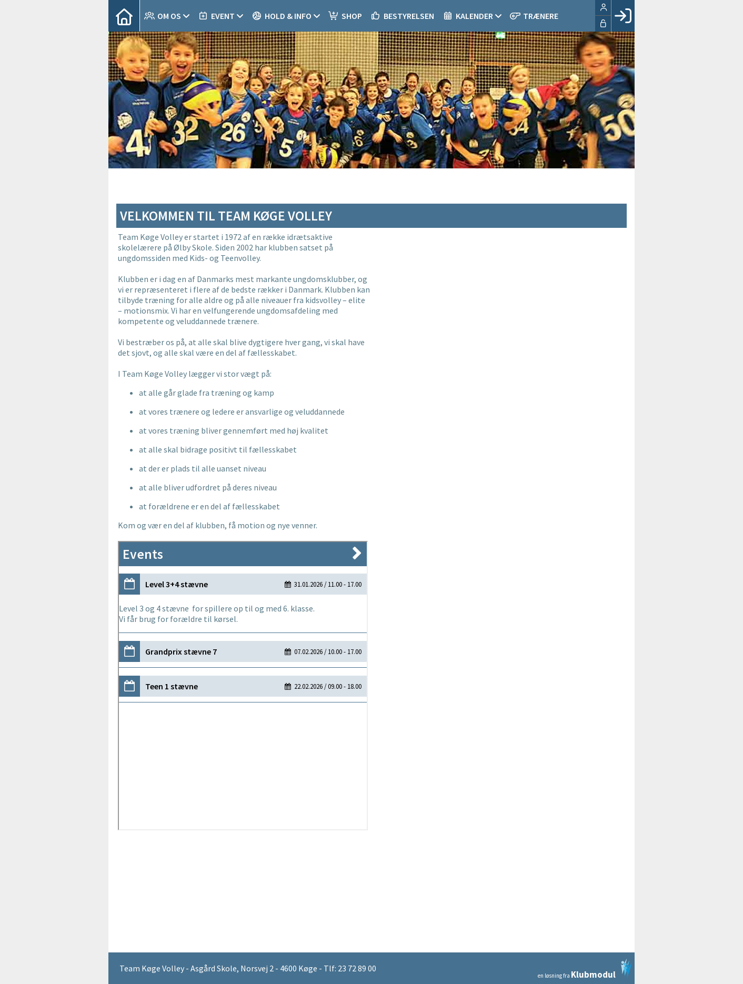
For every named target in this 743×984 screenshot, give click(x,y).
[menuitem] (124, 16)
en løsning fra (585, 969)
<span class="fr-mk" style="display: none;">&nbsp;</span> (497, 574)
